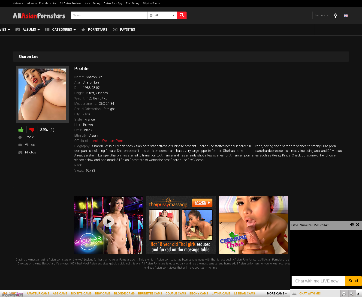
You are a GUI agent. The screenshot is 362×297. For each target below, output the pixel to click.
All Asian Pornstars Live (41, 3)
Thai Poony (132, 3)
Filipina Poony (151, 3)
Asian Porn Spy (113, 3)
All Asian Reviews (70, 3)
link (358, 225)
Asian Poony (92, 3)
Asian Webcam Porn (108, 141)
